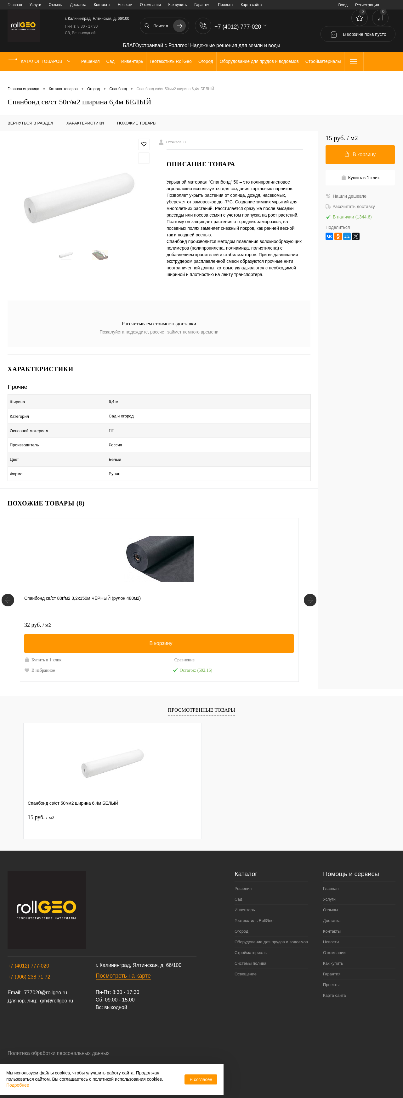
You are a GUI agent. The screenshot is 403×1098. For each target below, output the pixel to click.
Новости (125, 5)
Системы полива (250, 949)
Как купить (177, 5)
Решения (243, 874)
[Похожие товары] (8, 582)
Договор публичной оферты (40, 1052)
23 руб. (223, 604)
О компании (150, 5)
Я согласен (201, 1079)
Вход (343, 5)
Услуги (35, 5)
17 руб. (130, 604)
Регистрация (367, 5)
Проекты (225, 5)
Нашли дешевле (346, 196)
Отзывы (56, 5)
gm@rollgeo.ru (56, 986)
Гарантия (202, 5)
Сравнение (82, 639)
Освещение (246, 959)
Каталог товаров (41, 61)
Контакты (102, 5)
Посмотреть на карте (123, 961)
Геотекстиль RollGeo (254, 906)
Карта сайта (251, 5)
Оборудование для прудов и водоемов (271, 927)
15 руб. (41, 803)
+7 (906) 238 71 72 (29, 962)
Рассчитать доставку (350, 206)
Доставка (78, 5)
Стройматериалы (251, 938)
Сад (238, 885)
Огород (241, 917)
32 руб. (37, 604)
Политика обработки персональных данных (59, 1039)
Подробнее (17, 1085)
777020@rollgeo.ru (45, 978)
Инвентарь (245, 895)
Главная (15, 5)
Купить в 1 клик (42, 639)
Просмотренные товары (201, 695)
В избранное (39, 649)
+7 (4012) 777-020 (28, 951)
